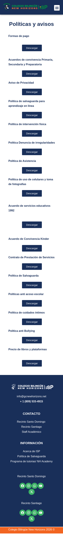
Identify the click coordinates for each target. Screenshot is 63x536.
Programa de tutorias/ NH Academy (31, 461)
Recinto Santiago (31, 426)
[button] (57, 8)
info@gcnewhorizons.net (31, 396)
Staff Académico (31, 431)
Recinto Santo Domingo (31, 421)
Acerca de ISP (31, 451)
